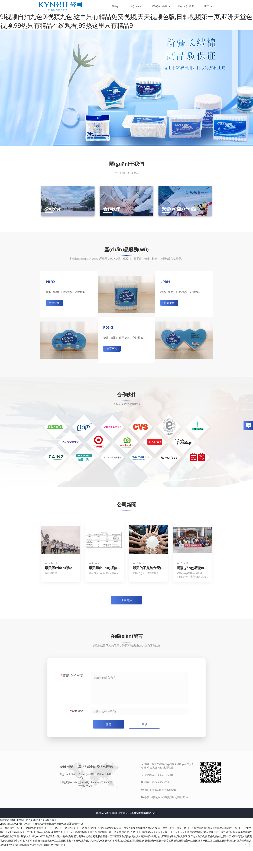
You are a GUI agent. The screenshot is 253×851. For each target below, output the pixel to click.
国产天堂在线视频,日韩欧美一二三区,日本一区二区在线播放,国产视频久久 (197, 840)
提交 (108, 724)
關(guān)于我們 (186, 6)
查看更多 (54, 303)
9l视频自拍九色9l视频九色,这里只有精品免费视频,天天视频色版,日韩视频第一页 (41, 823)
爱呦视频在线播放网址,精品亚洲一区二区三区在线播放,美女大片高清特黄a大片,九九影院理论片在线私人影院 (130, 836)
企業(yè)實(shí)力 (68, 782)
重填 (144, 724)
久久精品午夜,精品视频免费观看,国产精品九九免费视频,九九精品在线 (121, 828)
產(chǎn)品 (136, 6)
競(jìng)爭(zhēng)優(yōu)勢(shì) (87, 784)
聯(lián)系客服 (104, 774)
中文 (206, 6)
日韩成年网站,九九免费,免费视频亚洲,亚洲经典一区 (132, 840)
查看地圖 (168, 767)
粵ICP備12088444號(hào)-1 (144, 813)
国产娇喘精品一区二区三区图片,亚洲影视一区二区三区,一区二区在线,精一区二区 (42, 828)
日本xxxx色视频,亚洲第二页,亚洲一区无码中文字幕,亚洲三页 (65, 832)
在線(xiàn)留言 (104, 782)
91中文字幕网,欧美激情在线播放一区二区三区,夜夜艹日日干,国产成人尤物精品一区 (61, 840)
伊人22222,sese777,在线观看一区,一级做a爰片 (48, 836)
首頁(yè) (116, 6)
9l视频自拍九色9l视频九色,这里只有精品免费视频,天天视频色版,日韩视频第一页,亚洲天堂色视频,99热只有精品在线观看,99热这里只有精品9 (126, 21)
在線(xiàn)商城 (159, 6)
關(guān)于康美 (68, 774)
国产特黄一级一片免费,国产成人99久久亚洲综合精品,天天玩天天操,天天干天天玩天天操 (143, 832)
